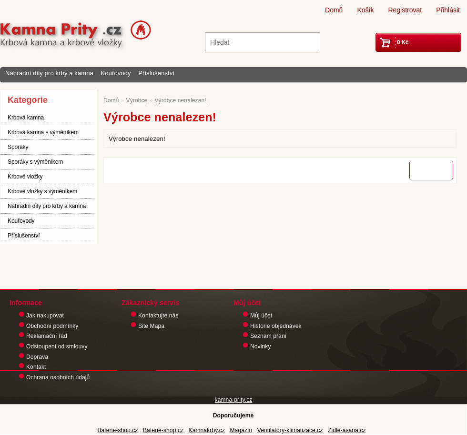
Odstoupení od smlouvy (57, 346)
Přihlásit (448, 10)
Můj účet (261, 315)
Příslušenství (156, 73)
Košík (365, 10)
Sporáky (18, 147)
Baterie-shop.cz (117, 430)
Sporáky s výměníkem (35, 161)
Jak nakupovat (45, 315)
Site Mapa (151, 326)
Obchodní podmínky (52, 326)
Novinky (260, 346)
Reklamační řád (46, 336)
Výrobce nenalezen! (180, 100)
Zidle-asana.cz (347, 430)
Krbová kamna (26, 117)
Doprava (37, 357)
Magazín (241, 430)
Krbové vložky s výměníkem (42, 191)
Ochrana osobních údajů (58, 377)
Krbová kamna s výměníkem (43, 132)
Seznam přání (268, 336)
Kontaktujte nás (158, 315)
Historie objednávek (276, 326)
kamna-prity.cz (234, 399)
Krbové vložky (25, 176)
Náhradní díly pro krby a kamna (49, 73)
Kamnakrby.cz (207, 430)
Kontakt (36, 367)
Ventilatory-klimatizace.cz (290, 430)
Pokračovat (431, 170)
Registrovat (405, 10)
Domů (334, 10)
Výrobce (137, 100)
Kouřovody (116, 73)
